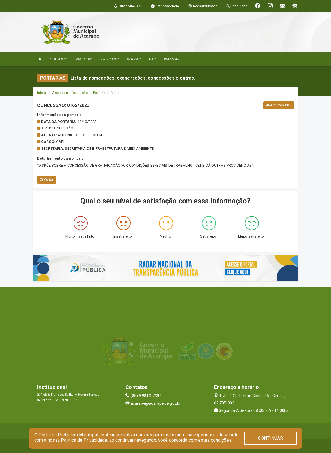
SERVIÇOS (134, 59)
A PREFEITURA (58, 59)
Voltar (46, 180)
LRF (152, 59)
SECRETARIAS (110, 59)
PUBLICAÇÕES (172, 59)
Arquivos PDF (278, 105)
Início (41, 93)
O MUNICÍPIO (84, 59)
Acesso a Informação (70, 93)
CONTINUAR (270, 438)
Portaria (99, 93)
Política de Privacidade (84, 440)
